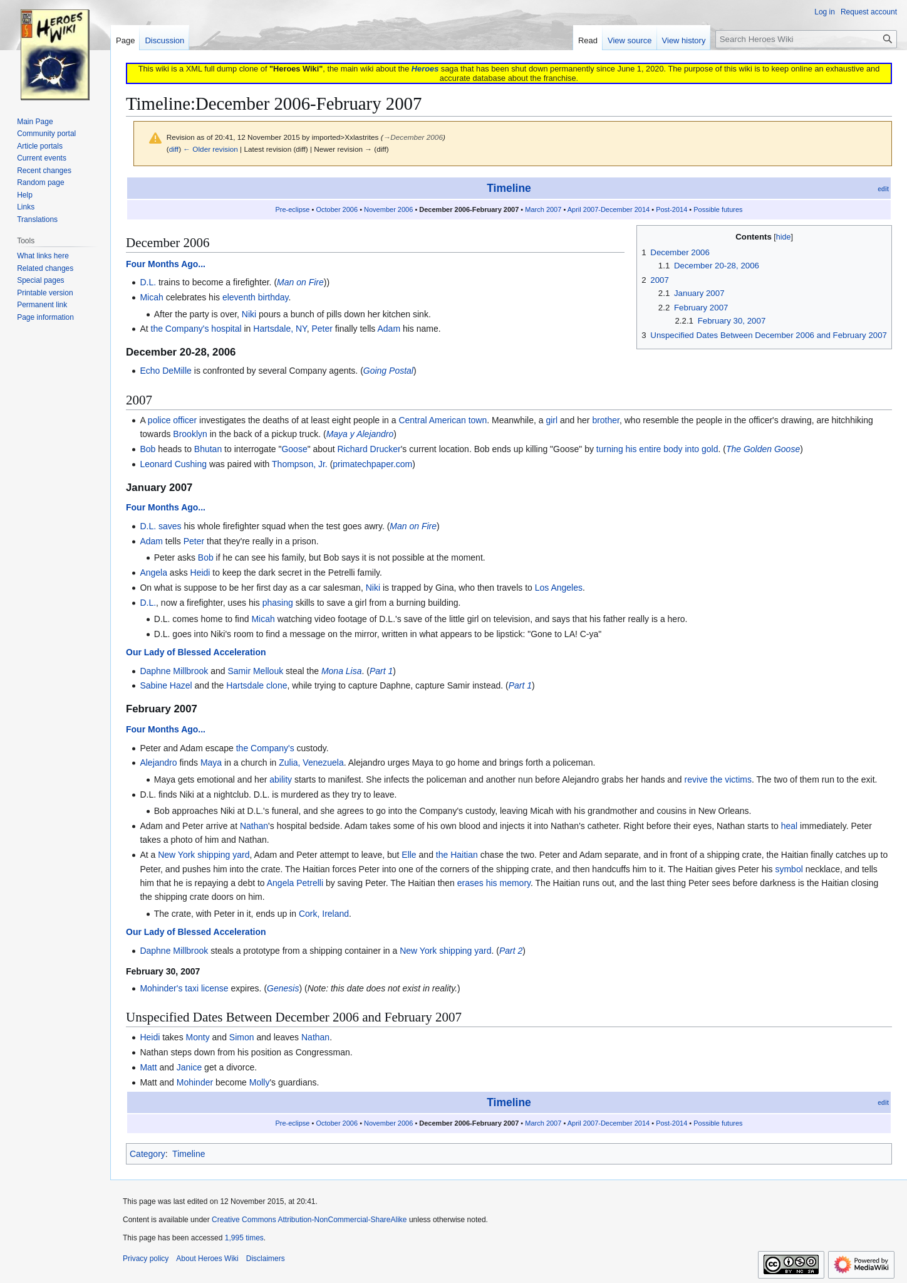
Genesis (283, 988)
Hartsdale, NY (279, 329)
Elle (409, 855)
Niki (249, 314)
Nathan (254, 826)
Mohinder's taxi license (184, 988)
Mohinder (195, 1082)
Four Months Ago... (165, 264)
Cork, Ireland (324, 914)
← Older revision (210, 149)
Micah (151, 297)
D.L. (148, 282)
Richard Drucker (368, 449)
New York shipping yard (203, 855)
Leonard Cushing (173, 464)
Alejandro (158, 763)
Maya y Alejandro (360, 434)
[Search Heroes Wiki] (806, 39)
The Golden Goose (763, 449)
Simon (241, 1037)
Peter (321, 329)
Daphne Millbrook (174, 671)
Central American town (442, 420)
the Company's (265, 748)
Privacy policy (145, 1258)
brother (605, 420)
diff (174, 149)
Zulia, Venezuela (311, 763)
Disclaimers (265, 1258)
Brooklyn (190, 434)
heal (789, 826)
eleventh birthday (255, 297)
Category (147, 1154)
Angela (153, 573)
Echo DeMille (165, 371)
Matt (148, 1067)
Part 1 (381, 671)
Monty (198, 1037)
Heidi (200, 573)
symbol (788, 869)
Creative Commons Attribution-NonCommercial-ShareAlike (309, 1219)
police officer (172, 420)
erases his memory (494, 883)
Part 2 (510, 951)
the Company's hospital (196, 329)
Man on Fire (300, 282)
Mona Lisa (341, 671)
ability (280, 779)
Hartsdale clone (256, 685)
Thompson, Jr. (300, 464)
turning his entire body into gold (657, 449)
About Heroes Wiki (207, 1258)
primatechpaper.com (372, 464)
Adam (388, 329)
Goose (294, 449)
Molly (259, 1082)
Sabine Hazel (166, 685)
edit (883, 189)
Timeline (509, 188)
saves (170, 526)
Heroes (425, 68)
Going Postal (388, 371)
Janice (189, 1067)
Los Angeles (559, 588)
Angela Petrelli (295, 883)
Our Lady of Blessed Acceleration (196, 652)
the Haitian (457, 855)
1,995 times (244, 1237)
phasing (277, 603)
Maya (211, 763)
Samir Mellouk (255, 671)
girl (551, 420)
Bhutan (208, 449)
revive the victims (718, 779)
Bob (147, 449)
